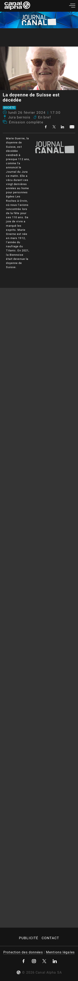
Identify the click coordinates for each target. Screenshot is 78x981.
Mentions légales (60, 952)
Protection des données (23, 952)
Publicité (28, 938)
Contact (50, 938)
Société (9, 107)
